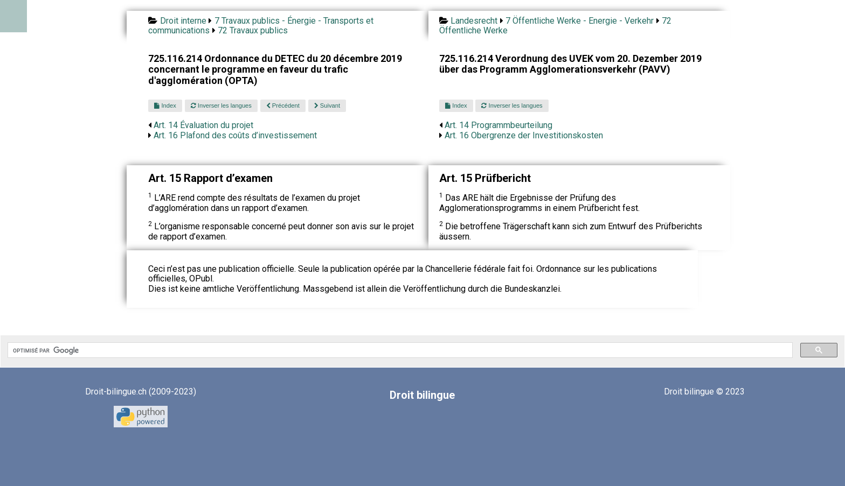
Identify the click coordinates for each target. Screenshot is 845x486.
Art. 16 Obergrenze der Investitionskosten (524, 135)
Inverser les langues (221, 105)
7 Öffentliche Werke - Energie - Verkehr (579, 21)
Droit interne (183, 21)
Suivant (327, 105)
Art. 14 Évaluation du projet (203, 125)
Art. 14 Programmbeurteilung (498, 125)
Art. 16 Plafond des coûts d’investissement (235, 135)
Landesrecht (474, 21)
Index (165, 105)
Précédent (283, 105)
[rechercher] (399, 350)
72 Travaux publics (253, 30)
